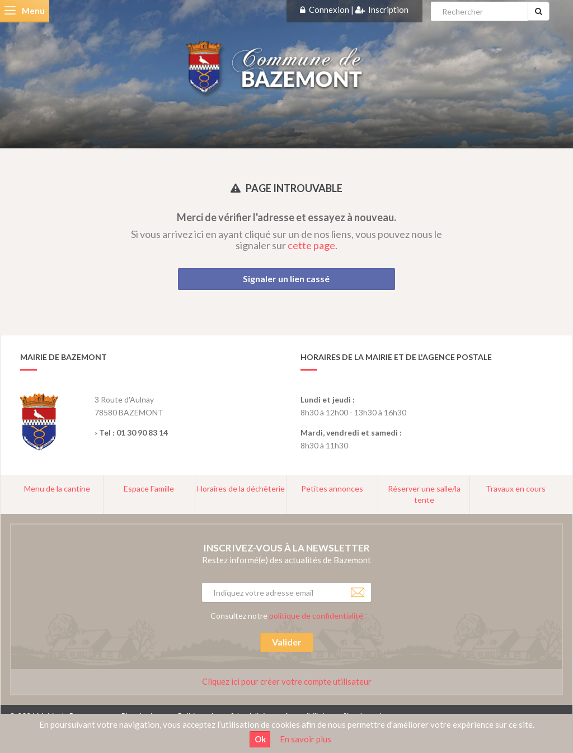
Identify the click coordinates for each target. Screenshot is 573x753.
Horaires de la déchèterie (241, 488)
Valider (287, 642)
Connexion (329, 9)
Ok (260, 739)
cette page (311, 245)
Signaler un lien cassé (286, 278)
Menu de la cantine (57, 488)
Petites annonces (332, 488)
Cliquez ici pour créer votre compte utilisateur (287, 681)
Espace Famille (149, 488)
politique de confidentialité (316, 615)
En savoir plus (305, 739)
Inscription (388, 9)
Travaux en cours (516, 488)
